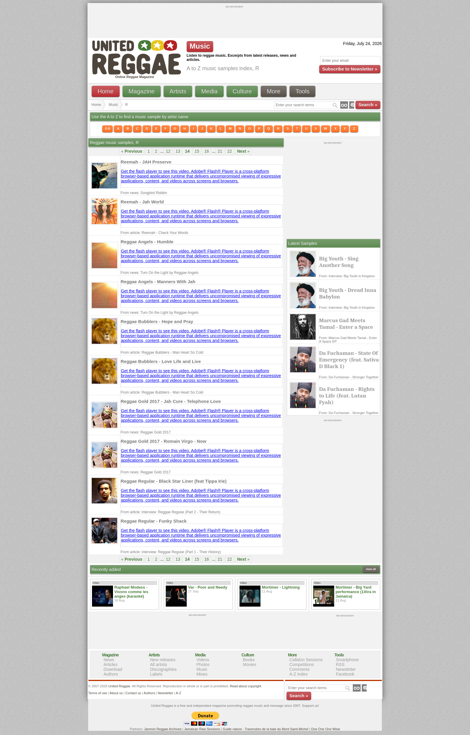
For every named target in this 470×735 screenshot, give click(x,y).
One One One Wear (325, 729)
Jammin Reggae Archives (163, 729)
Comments (300, 669)
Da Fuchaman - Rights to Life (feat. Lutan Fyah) (347, 396)
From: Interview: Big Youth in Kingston (347, 276)
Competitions (302, 664)
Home (106, 91)
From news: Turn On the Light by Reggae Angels (159, 273)
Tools (303, 91)
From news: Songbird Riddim (144, 193)
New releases (163, 659)
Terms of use (97, 693)
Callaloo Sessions (306, 659)
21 (220, 151)
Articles (111, 664)
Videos (203, 659)
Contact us (133, 693)
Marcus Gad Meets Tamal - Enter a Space (346, 323)
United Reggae (119, 686)
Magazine (142, 91)
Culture (242, 91)
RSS (340, 664)
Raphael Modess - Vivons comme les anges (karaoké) (131, 591)
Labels (156, 674)
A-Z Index (299, 674)
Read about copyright (245, 686)
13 (178, 151)
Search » (367, 104)
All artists (158, 664)
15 (197, 151)
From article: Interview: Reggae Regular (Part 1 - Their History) (171, 552)
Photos (203, 664)
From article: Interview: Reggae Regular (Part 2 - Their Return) (171, 512)
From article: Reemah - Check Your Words (154, 233)
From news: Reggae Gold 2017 (146, 432)
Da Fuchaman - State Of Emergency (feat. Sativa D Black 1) (349, 360)
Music (113, 105)
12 (168, 151)
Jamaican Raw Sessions (202, 729)
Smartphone (347, 659)
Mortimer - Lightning (281, 587)
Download (113, 669)
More (274, 91)
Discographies (163, 669)
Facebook (345, 674)
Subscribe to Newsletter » (349, 68)
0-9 (107, 128)
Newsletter (346, 669)
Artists (178, 91)
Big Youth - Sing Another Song (338, 261)
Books (249, 659)
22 (229, 151)
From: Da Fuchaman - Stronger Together (349, 377)
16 (206, 151)
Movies (249, 664)
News (109, 659)
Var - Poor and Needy (208, 587)
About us (116, 693)
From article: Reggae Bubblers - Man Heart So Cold (162, 352)
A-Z (178, 693)
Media (209, 91)
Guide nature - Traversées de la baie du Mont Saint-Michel (265, 729)
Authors (111, 674)
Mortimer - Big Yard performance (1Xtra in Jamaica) (356, 591)
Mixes (202, 674)
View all (371, 569)
